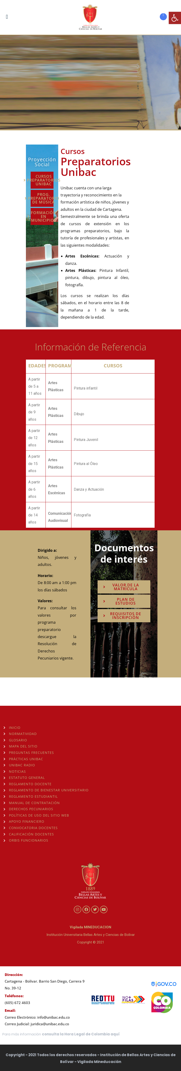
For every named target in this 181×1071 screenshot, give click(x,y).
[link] (175, 18)
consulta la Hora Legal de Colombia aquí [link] (81, 1034)
